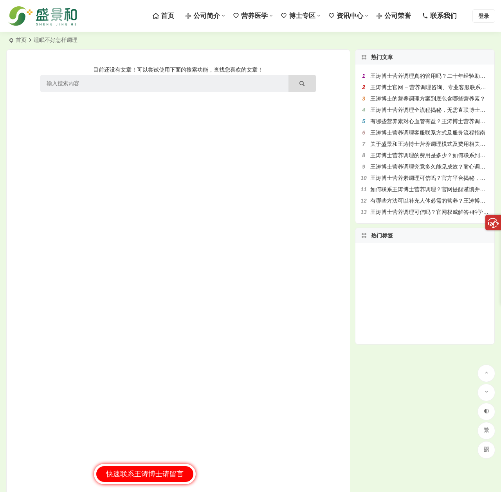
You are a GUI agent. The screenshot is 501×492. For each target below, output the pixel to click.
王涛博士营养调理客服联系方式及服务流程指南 (427, 132)
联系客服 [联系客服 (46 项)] (423, 272)
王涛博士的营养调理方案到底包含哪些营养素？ (427, 98)
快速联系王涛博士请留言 (145, 474)
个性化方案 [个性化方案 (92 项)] (409, 300)
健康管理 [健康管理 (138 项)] (430, 280)
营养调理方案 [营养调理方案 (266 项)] (420, 306)
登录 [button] (483, 16)
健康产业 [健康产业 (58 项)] (420, 317)
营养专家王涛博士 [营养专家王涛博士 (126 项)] (442, 288)
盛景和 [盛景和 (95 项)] (430, 294)
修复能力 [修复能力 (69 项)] (429, 325)
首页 (21, 40)
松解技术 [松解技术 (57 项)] (413, 280)
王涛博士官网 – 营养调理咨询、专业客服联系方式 (431, 87)
